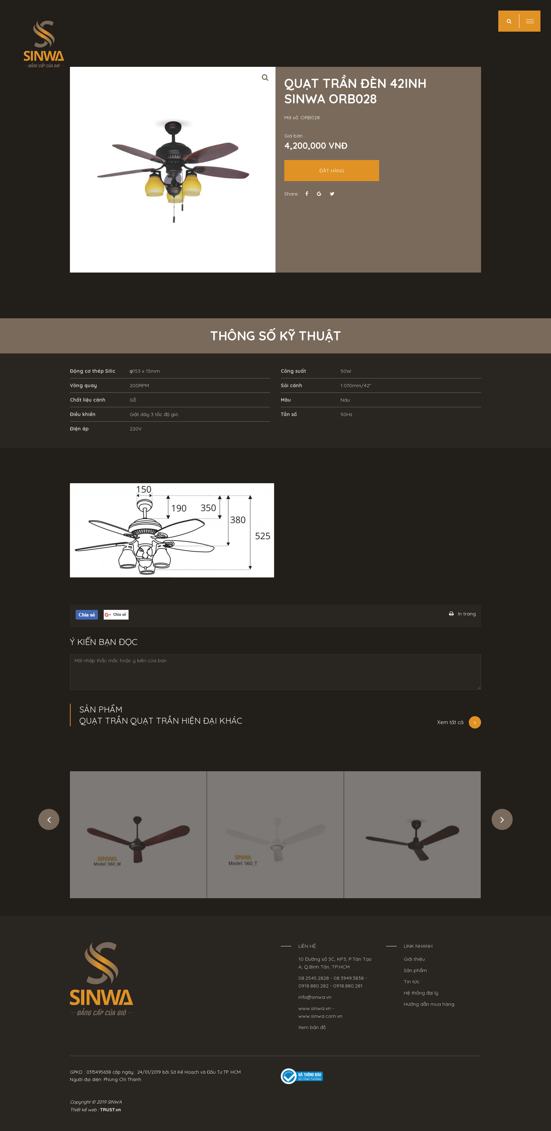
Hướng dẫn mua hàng (429, 1004)
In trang (467, 614)
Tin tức (412, 981)
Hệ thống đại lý (421, 993)
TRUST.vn (110, 1109)
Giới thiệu (414, 959)
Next (502, 819)
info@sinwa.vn (314, 997)
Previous (48, 819)
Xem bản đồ (312, 1027)
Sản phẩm (415, 970)
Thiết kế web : (84, 1109)
